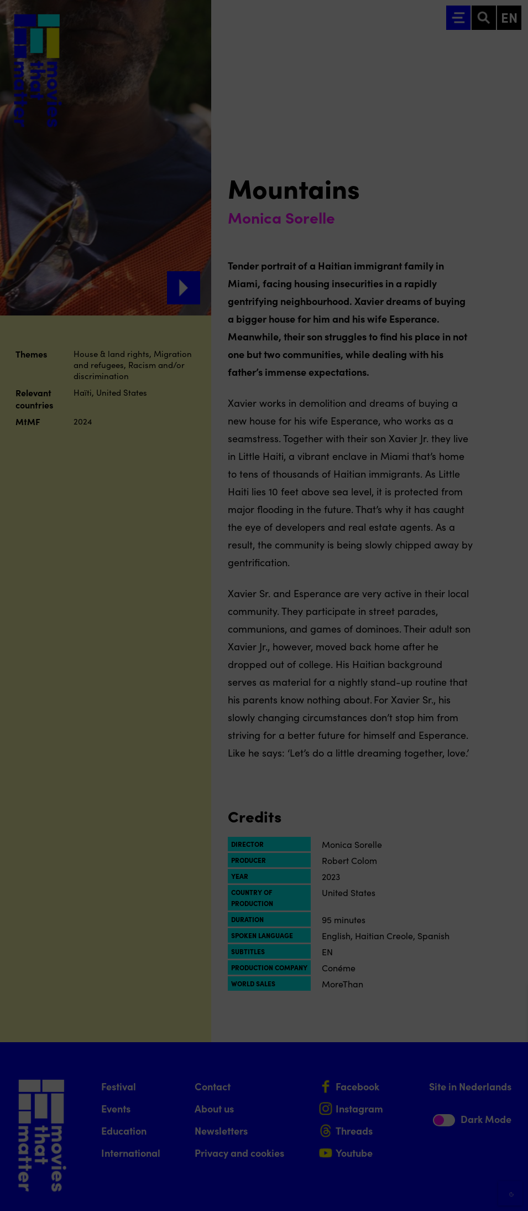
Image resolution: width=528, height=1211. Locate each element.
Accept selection (434, 1190)
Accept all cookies (434, 1158)
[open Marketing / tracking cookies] (510, 1118)
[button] (423, 1083)
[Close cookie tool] (511, 1004)
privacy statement (390, 1047)
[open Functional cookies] (510, 1085)
